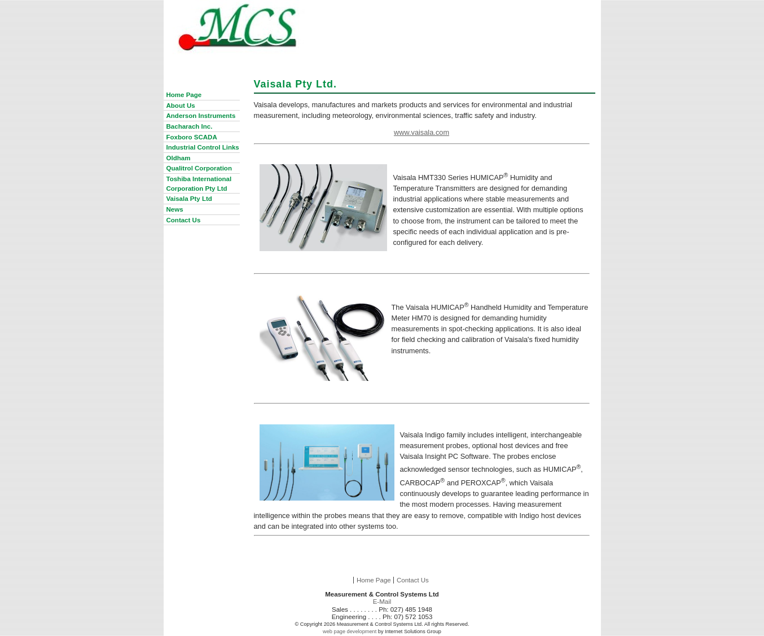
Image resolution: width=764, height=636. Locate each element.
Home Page (374, 580)
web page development (349, 631)
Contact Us (413, 580)
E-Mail (382, 601)
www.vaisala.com (421, 132)
